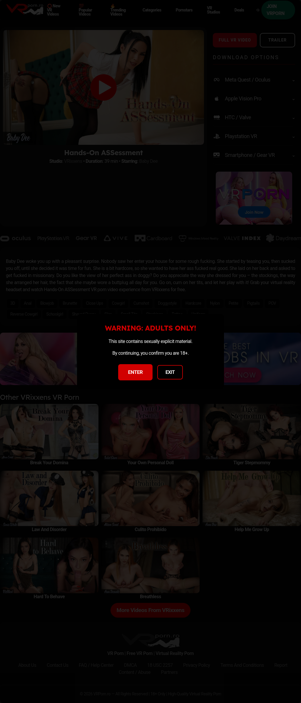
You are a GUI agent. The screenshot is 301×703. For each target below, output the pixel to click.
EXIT (170, 372)
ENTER (135, 372)
